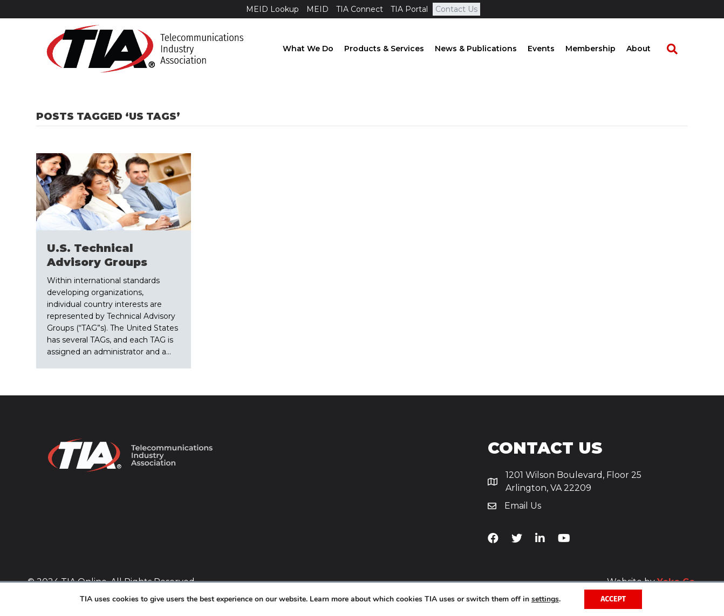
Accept (613, 599)
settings (545, 599)
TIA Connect (359, 9)
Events (551, 48)
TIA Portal (409, 9)
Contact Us (456, 9)
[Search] (677, 49)
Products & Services (394, 48)
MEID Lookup (272, 9)
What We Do (318, 48)
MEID (317, 9)
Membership (601, 48)
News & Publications (486, 48)
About (649, 48)
